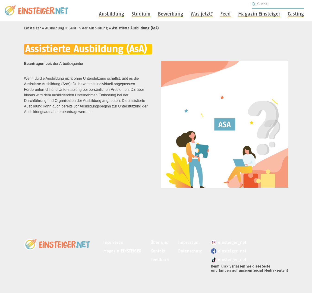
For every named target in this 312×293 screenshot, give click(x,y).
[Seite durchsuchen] (280, 4)
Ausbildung (54, 28)
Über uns (159, 242)
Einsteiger (32, 28)
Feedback (160, 259)
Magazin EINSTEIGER (122, 251)
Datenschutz (190, 251)
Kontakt (158, 251)
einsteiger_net (228, 242)
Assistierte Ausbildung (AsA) (135, 28)
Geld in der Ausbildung (88, 28)
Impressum (189, 242)
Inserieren (113, 242)
